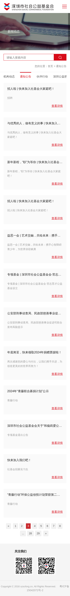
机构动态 (9, 76)
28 (30, 533)
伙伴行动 (42, 76)
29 (38, 533)
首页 (50, 66)
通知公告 (61, 66)
